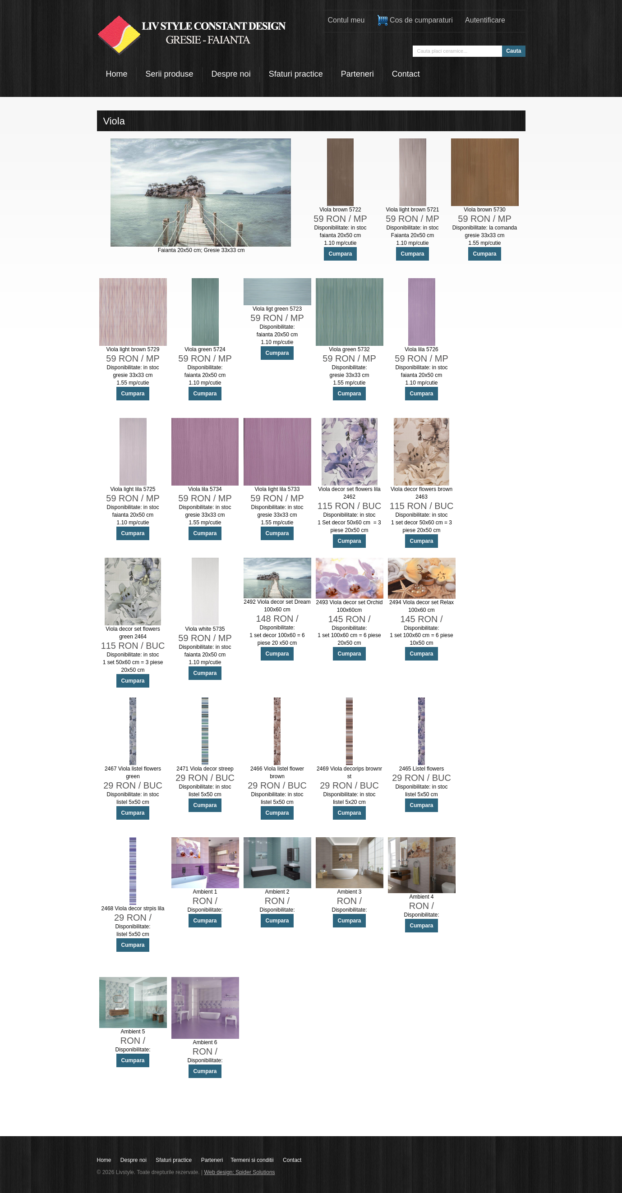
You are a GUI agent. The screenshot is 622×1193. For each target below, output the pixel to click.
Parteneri (212, 1160)
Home (104, 1160)
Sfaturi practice (174, 1160)
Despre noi (133, 1160)
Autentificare (485, 20)
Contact (292, 1160)
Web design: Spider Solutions (239, 1172)
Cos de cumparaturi (415, 20)
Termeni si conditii (251, 1160)
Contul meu (346, 20)
